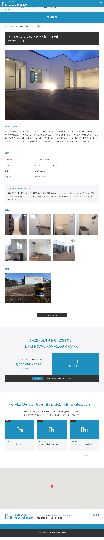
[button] (52, 490)
